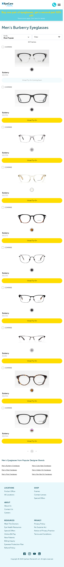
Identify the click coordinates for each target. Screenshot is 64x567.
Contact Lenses (40, 495)
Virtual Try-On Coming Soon (32, 80)
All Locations (9, 495)
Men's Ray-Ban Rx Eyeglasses (42, 474)
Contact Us (8, 509)
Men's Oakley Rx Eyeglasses (41, 470)
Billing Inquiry (9, 541)
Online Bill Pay (10, 534)
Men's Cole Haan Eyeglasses (41, 466)
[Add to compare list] (3, 47)
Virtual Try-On (32, 120)
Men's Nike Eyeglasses (9, 470)
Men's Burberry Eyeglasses (11, 466)
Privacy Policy (39, 524)
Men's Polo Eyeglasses (9, 474)
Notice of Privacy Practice (44, 531)
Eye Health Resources (12, 527)
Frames (37, 491)
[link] (32, 58)
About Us (7, 506)
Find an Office (9, 491)
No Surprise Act (40, 527)
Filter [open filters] (47, 37)
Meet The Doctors (11, 524)
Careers (7, 513)
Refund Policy (9, 548)
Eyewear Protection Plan (14, 544)
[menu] (60, 5)
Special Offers (39, 498)
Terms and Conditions (42, 534)
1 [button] (32, 451)
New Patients (9, 538)
